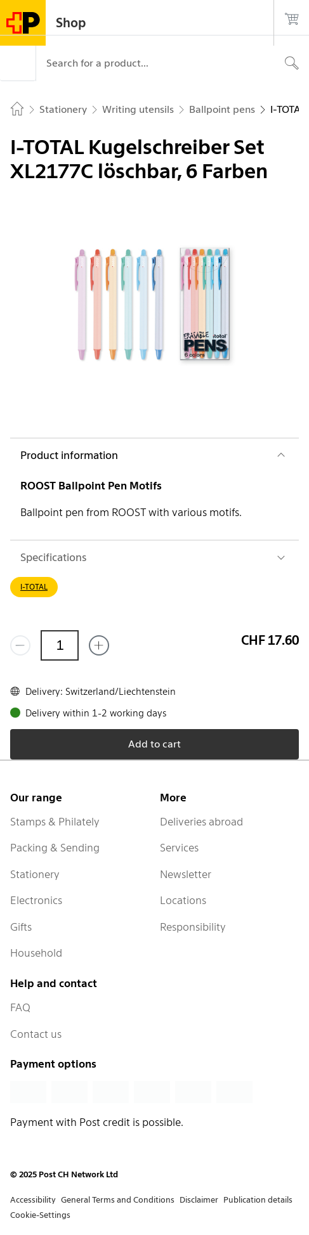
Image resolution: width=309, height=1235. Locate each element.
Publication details (258, 1200)
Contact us (36, 1034)
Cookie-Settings (40, 1215)
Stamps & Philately (55, 821)
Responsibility (193, 927)
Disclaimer (199, 1200)
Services (179, 847)
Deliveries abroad (201, 821)
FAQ (20, 1007)
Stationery (35, 874)
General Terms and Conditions (117, 1200)
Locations (183, 900)
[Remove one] (20, 645)
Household (36, 953)
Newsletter (185, 874)
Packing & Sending (55, 847)
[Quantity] (60, 645)
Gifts (21, 927)
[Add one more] (99, 645)
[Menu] (18, 63)
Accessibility (33, 1200)
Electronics (36, 900)
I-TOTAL (34, 587)
